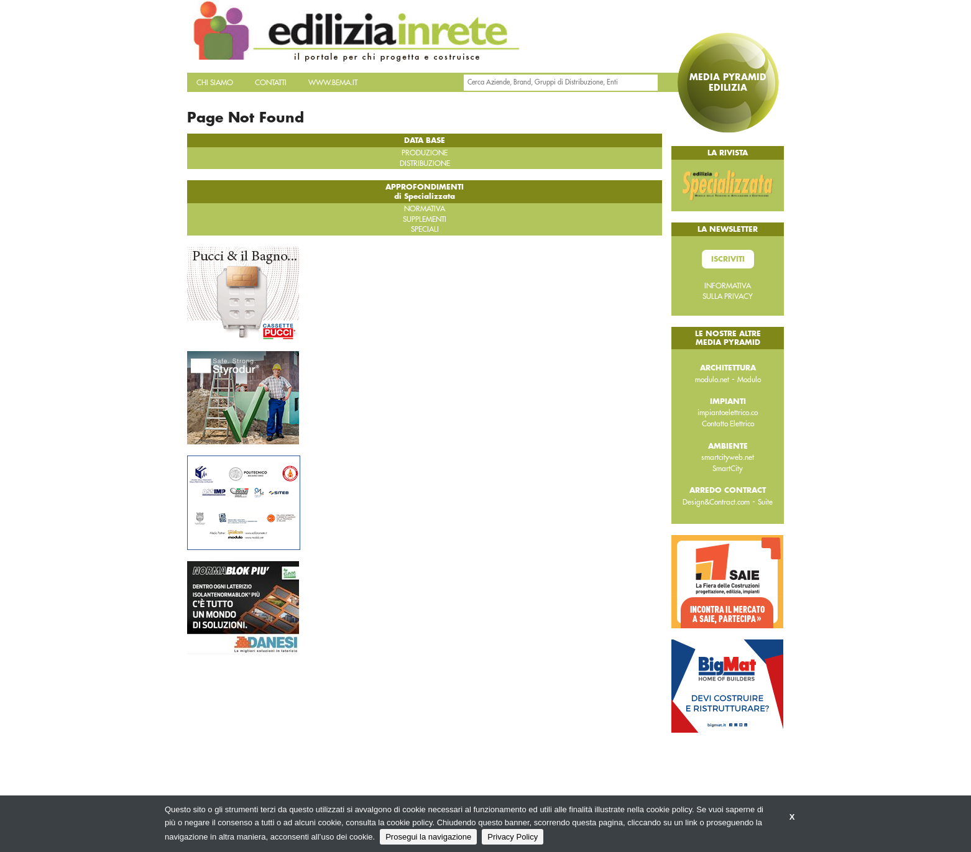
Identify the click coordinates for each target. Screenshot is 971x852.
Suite (765, 502)
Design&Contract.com (716, 502)
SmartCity (727, 468)
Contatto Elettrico (728, 424)
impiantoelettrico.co (727, 412)
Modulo (749, 379)
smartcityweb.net (727, 457)
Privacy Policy (512, 836)
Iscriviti (728, 259)
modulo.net (712, 379)
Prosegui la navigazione (428, 836)
